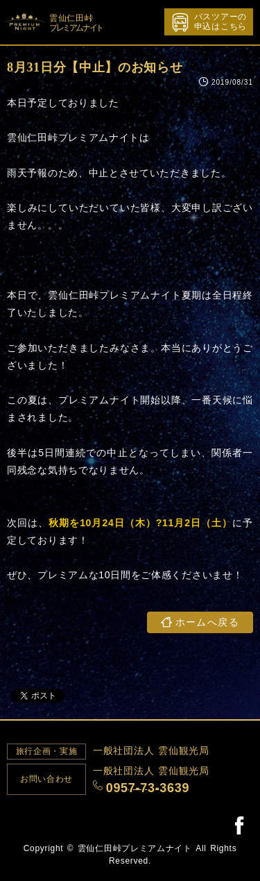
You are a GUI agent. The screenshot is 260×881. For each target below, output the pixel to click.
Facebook (239, 825)
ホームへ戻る (207, 622)
